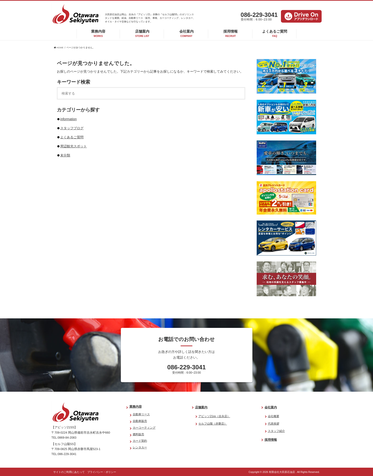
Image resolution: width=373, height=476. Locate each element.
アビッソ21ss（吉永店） (214, 416)
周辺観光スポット (73, 146)
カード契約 (140, 440)
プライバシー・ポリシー (101, 472)
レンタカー (140, 447)
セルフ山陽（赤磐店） (212, 423)
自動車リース (141, 414)
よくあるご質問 (274, 33)
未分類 (65, 155)
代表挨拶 (273, 423)
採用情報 (230, 33)
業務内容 (98, 33)
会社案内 (186, 33)
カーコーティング (144, 427)
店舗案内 (142, 33)
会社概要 (273, 416)
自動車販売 (140, 421)
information (68, 119)
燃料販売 (138, 434)
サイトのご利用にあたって (69, 472)
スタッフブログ (71, 128)
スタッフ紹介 (276, 431)
